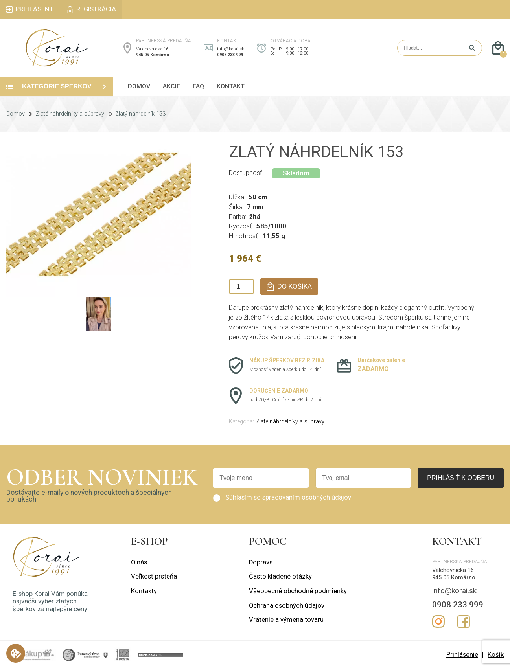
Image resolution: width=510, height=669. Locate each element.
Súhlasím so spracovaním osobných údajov (288, 497)
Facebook (463, 621)
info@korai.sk (230, 48)
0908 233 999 (230, 54)
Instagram (438, 621)
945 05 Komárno (152, 54)
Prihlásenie (462, 654)
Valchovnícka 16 (152, 48)
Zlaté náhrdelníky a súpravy (70, 114)
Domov (15, 114)
